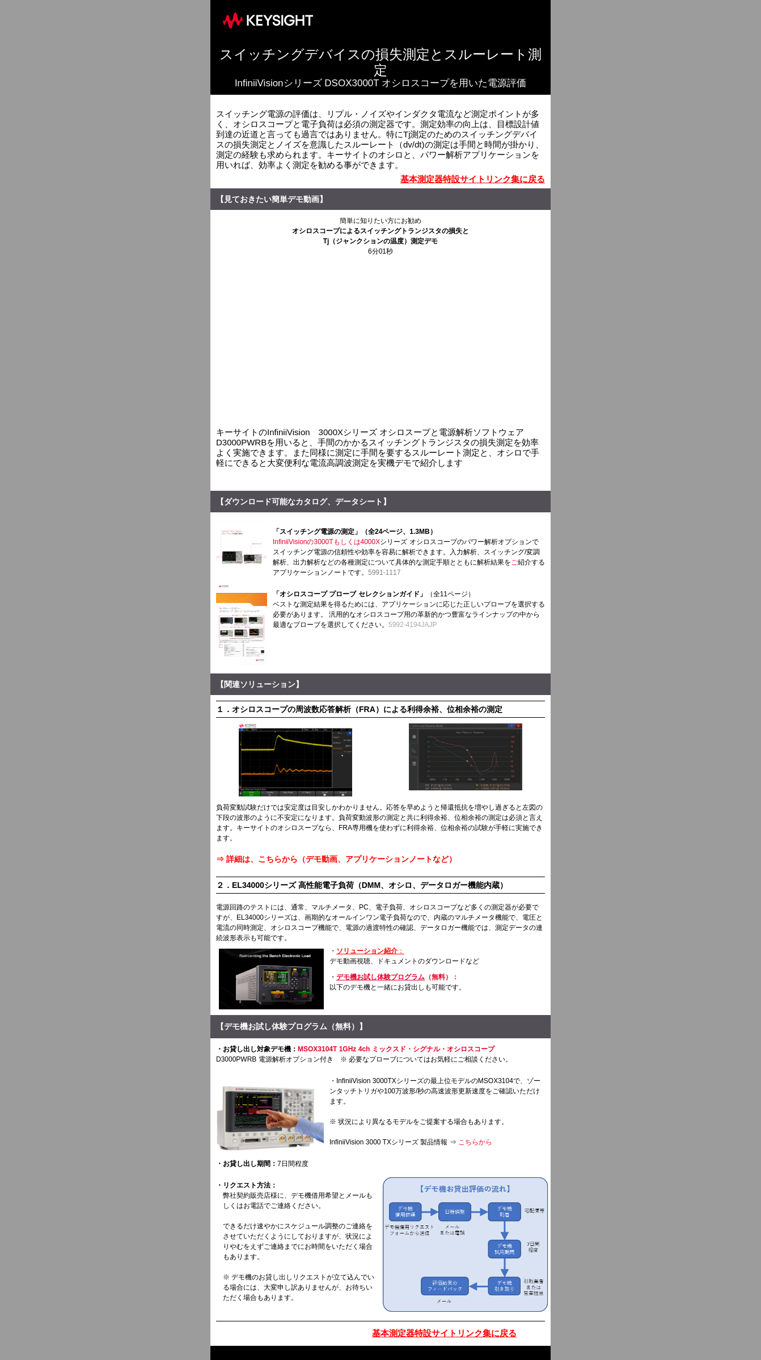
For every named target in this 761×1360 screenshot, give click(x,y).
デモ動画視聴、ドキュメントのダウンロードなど (404, 961)
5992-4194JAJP (412, 625)
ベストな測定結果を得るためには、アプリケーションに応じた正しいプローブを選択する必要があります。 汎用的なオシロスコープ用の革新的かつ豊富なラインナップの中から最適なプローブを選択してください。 (409, 614)
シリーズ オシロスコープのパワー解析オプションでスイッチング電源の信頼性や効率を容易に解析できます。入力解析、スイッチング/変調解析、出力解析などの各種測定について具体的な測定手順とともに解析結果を (406, 552)
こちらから (475, 1142)
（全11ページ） (450, 594)
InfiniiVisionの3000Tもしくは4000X (326, 542)
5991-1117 (384, 572)
